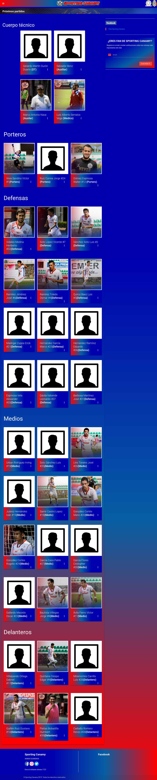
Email (115, 55)
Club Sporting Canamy (116, 29)
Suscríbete (145, 64)
